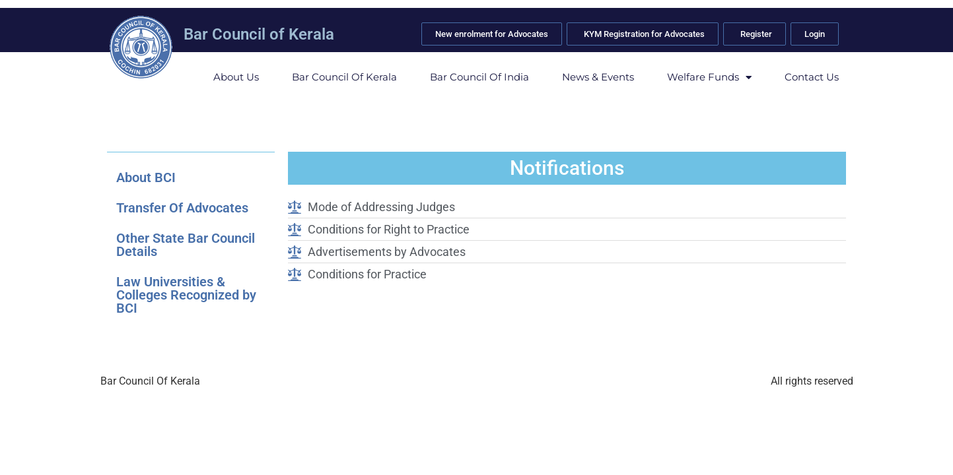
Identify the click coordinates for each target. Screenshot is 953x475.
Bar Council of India (479, 77)
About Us (236, 77)
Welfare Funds (709, 77)
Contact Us (812, 77)
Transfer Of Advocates (182, 208)
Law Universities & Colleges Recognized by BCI (186, 295)
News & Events (598, 77)
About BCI (146, 177)
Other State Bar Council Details (185, 244)
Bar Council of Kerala (259, 34)
